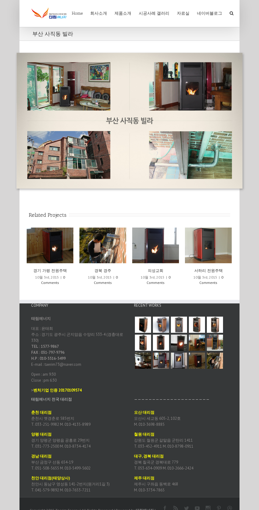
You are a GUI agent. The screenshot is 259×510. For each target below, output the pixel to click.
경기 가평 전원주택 (50, 270)
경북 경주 (102, 270)
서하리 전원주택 (208, 270)
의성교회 (155, 270)
